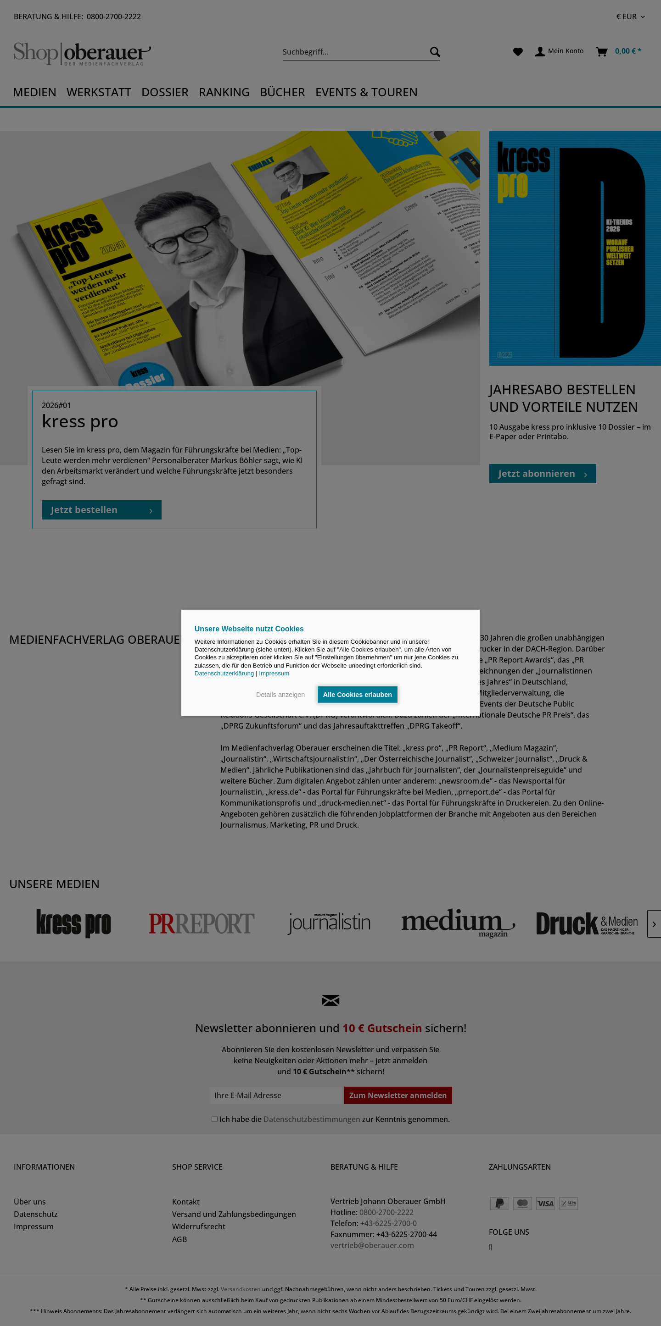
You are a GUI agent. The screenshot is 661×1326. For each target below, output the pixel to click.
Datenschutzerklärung (224, 673)
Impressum (274, 673)
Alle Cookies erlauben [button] (357, 694)
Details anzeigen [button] (280, 694)
